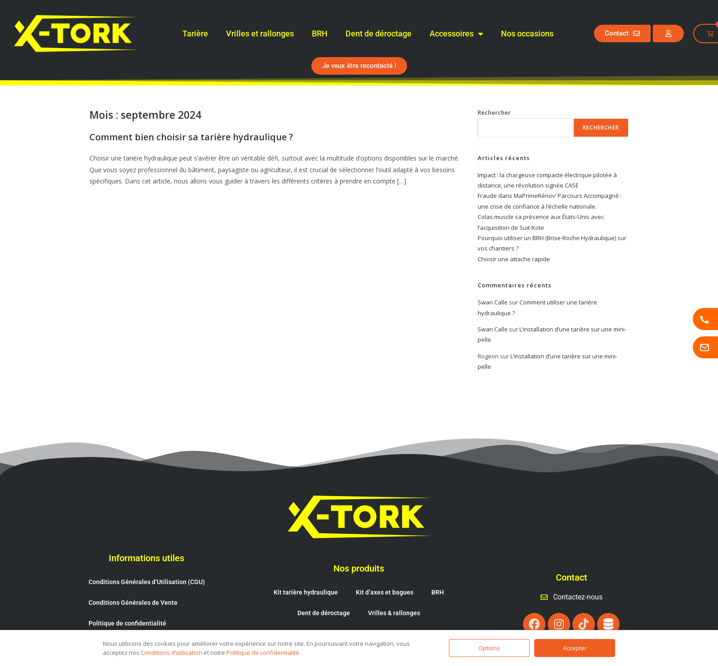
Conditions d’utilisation (171, 652)
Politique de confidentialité (127, 604)
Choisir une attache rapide (514, 259)
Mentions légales (113, 625)
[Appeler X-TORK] (705, 319)
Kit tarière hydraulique (306, 573)
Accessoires (456, 33)
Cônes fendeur (329, 614)
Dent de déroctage (379, 33)
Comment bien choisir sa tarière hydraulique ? (191, 137)
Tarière (195, 33)
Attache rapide (389, 614)
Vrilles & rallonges (394, 594)
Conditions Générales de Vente (133, 583)
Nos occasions (527, 33)
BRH (320, 33)
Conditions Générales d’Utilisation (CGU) (147, 563)
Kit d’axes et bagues (384, 573)
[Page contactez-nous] (705, 347)
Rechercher (494, 112)
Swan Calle (493, 302)
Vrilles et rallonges (260, 33)
